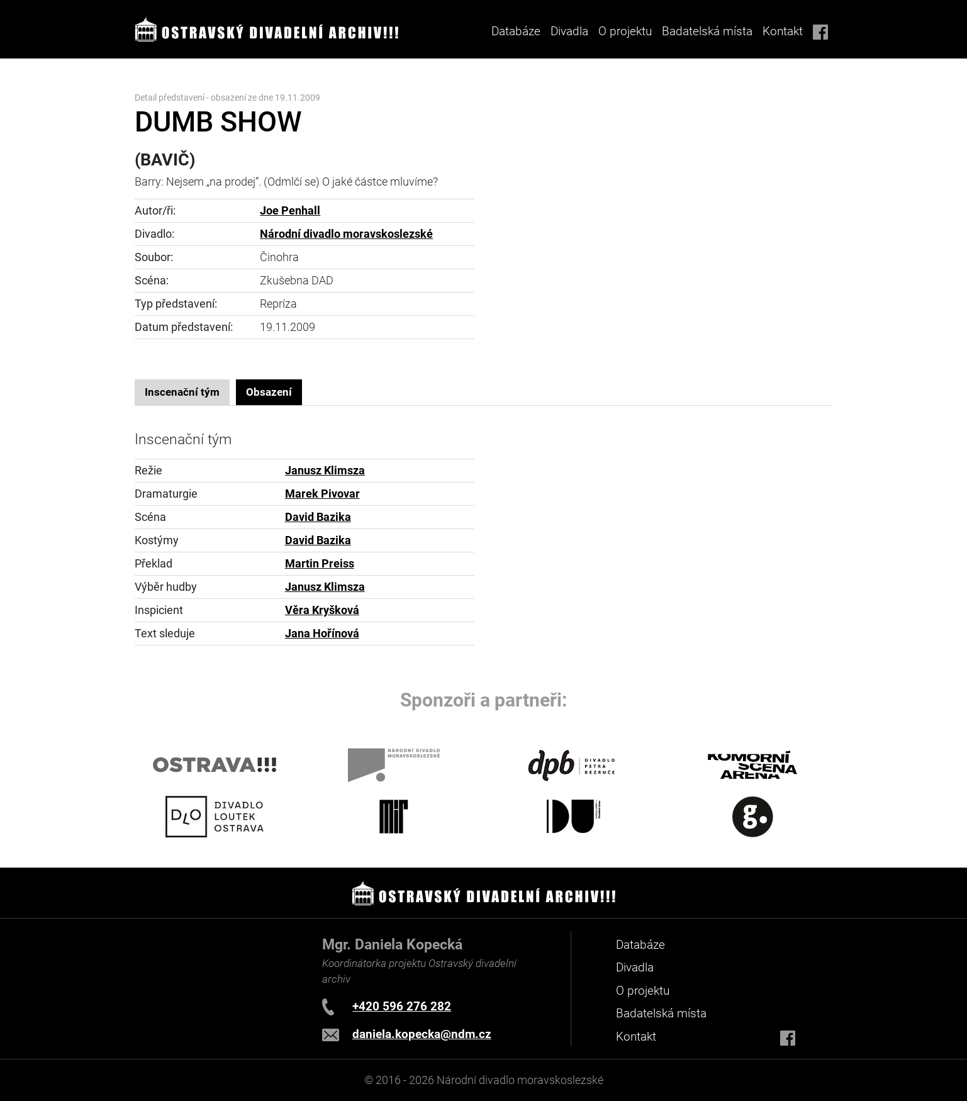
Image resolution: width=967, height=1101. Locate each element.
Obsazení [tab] (269, 392)
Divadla (635, 967)
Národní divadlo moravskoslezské (346, 234)
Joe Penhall (290, 210)
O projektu (625, 31)
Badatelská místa (707, 31)
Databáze (515, 31)
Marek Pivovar (322, 494)
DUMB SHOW (218, 121)
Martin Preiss (319, 563)
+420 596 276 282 (401, 1006)
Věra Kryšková (322, 610)
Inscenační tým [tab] (182, 392)
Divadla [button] (569, 31)
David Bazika (318, 517)
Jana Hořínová (322, 633)
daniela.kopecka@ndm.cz (421, 1034)
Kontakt (783, 31)
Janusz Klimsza (325, 470)
